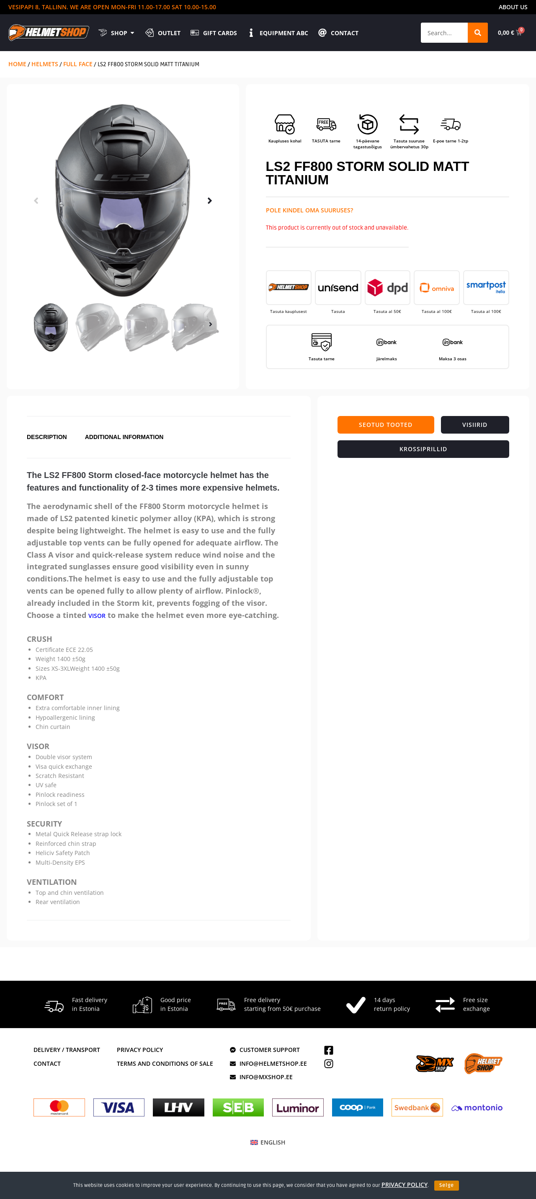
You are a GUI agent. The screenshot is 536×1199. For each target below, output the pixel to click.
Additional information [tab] (124, 439)
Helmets (44, 64)
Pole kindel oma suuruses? (309, 210)
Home (17, 64)
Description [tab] (47, 439)
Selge (446, 1185)
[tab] (386, 425)
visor (97, 620)
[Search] (477, 33)
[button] (36, 201)
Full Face (78, 64)
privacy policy (404, 1185)
